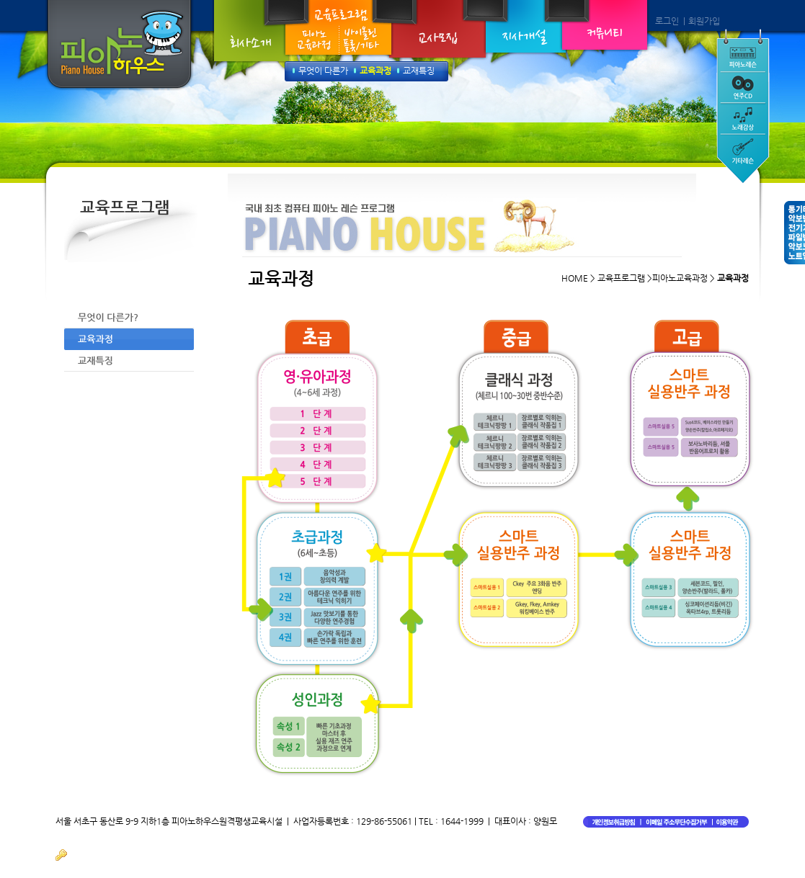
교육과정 (375, 71)
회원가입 (704, 21)
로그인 (667, 21)
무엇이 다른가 (323, 71)
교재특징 (419, 71)
